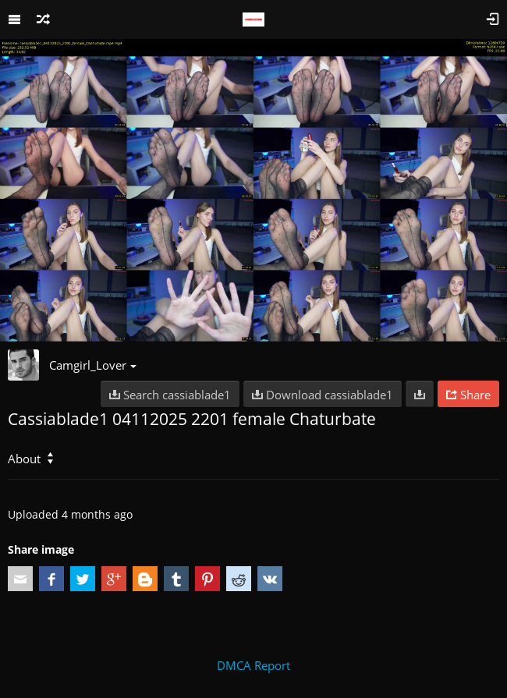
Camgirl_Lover (92, 365)
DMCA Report (253, 665)
